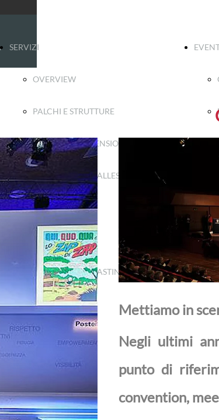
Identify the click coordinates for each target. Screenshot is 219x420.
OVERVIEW (54, 79)
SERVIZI (24, 47)
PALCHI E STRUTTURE (73, 111)
